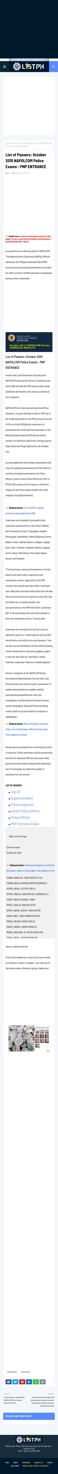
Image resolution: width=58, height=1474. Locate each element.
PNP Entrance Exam (25, 823)
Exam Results (16, 143)
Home (8, 143)
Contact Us (38, 1463)
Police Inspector (22, 804)
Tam (9, 173)
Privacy (50, 1463)
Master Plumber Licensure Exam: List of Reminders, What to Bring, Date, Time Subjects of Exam (27, 729)
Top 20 (15, 791)
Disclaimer (15, 1466)
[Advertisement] (29, 29)
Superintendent (22, 798)
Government (25, 1372)
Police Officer (20, 817)
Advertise (26, 1463)
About (15, 1463)
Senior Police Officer (25, 811)
